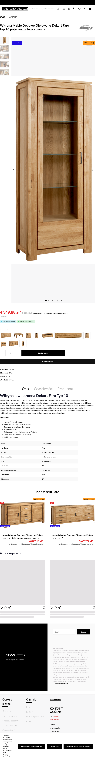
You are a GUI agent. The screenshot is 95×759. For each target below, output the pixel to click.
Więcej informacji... (7, 756)
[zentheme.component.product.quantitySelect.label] (10, 353)
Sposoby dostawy (10, 720)
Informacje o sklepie (35, 716)
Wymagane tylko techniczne (31, 746)
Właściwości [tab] (43, 389)
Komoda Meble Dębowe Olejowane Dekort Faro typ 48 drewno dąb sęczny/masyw (22, 536)
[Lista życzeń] (79, 8)
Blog (28, 707)
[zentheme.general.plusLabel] (17, 353)
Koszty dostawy (9, 725)
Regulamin (7, 711)
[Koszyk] (90, 8)
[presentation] (71, 641)
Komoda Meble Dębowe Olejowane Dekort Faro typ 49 (72, 536)
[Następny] (92, 169)
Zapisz (83, 632)
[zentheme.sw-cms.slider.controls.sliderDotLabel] (46, 300)
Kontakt (29, 711)
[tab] (25, 388)
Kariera (29, 721)
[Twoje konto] (84, 8)
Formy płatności (9, 715)
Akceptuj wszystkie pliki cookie (78, 746)
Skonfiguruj (54, 746)
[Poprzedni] (14, 169)
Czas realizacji (8, 730)
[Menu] (63, 8)
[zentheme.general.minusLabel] (3, 353)
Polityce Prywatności (61, 684)
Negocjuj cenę (47, 361)
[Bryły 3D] (69, 8)
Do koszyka (43, 353)
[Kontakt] (74, 8)
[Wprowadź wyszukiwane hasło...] (43, 8)
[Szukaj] (58, 8)
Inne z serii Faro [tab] (47, 492)
